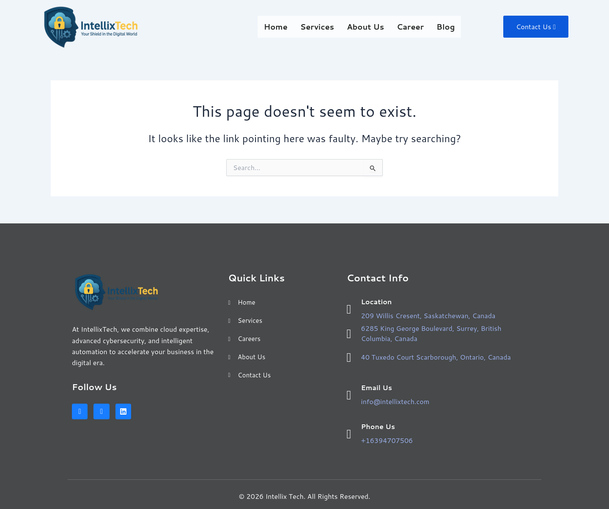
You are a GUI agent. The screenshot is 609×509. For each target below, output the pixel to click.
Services (313, 26)
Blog (442, 26)
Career (406, 26)
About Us (361, 26)
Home (272, 26)
